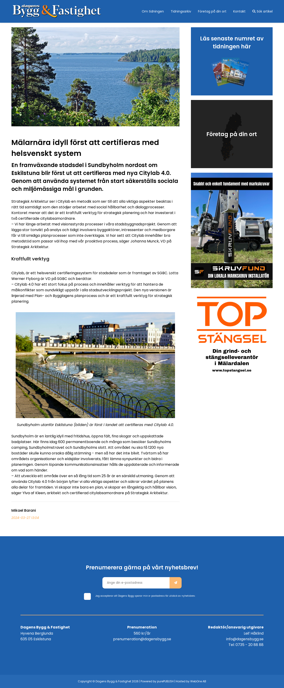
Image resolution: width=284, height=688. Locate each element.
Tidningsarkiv (181, 11)
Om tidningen (153, 11)
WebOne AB (198, 681)
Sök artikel (262, 11)
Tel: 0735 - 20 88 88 (246, 644)
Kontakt (239, 11)
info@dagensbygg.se (245, 639)
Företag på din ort (212, 11)
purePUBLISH (165, 681)
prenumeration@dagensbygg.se (142, 639)
